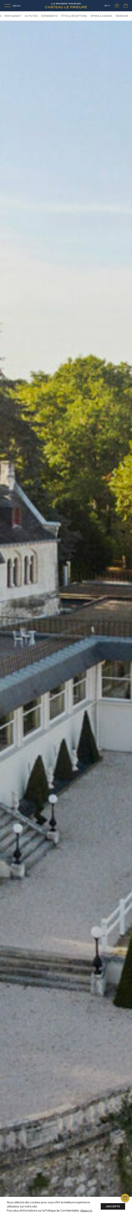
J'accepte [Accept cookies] (113, 1206)
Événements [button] (49, 15)
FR (107, 5)
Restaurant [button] (13, 15)
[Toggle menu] (12, 6)
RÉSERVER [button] (122, 15)
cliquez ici (86, 1210)
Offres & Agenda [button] (101, 15)
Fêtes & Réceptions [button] (74, 15)
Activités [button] (31, 15)
